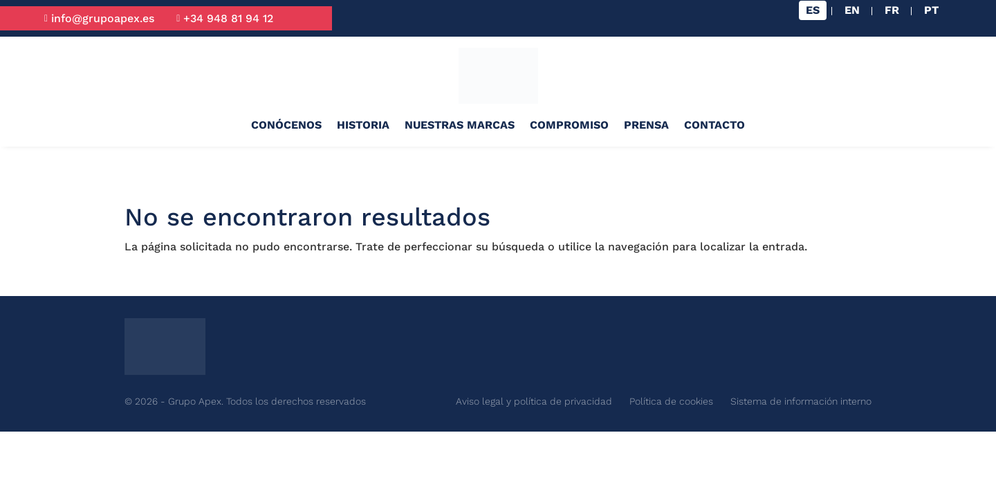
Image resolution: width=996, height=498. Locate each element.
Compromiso (569, 124)
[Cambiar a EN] (852, 10)
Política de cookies (671, 401)
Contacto (714, 124)
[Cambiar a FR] (892, 10)
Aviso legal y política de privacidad (534, 401)
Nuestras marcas (460, 124)
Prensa (646, 124)
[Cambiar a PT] (931, 10)
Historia (363, 124)
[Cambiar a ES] (813, 10)
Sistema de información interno (801, 401)
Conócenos (286, 124)
